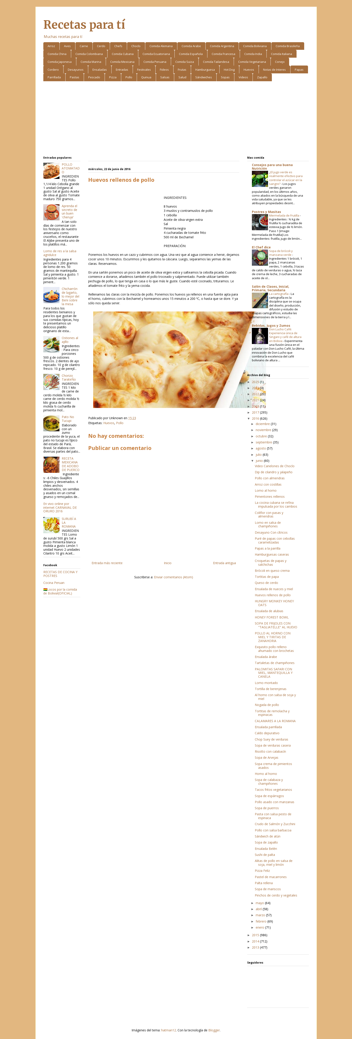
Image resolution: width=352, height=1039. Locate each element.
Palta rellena (264, 883)
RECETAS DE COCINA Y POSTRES (60, 574)
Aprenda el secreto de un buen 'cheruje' (69, 211)
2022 (256, 394)
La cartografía (279, 294)
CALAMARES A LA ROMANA (275, 721)
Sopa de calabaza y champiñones (269, 782)
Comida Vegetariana (252, 62)
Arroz (51, 46)
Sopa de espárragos (269, 796)
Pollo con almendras (270, 478)
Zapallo (262, 77)
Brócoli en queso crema (272, 570)
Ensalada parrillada (268, 727)
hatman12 (168, 1030)
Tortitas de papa (267, 576)
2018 (256, 406)
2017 (256, 412)
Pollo (128, 77)
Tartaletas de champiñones (275, 663)
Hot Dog (229, 70)
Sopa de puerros (267, 808)
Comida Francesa (223, 54)
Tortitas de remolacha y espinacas (272, 713)
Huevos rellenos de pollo (273, 595)
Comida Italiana (281, 54)
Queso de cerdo (266, 583)
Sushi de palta (265, 855)
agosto (261, 448)
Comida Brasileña (288, 46)
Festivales (144, 70)
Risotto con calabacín (270, 751)
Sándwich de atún (267, 836)
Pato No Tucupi (68, 419)
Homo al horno (266, 774)
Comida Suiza (184, 62)
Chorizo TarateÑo (69, 377)
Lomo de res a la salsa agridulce (59, 253)
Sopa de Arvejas (266, 757)
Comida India (253, 54)
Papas (299, 70)
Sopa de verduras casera (273, 745)
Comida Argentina (222, 46)
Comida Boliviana (255, 46)
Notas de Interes (274, 70)
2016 (256, 418)
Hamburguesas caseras (272, 554)
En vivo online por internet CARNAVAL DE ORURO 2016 (60, 507)
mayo (260, 903)
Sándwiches (203, 77)
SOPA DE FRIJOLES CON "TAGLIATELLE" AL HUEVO (276, 625)
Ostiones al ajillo (70, 340)
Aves (67, 46)
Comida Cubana (123, 54)
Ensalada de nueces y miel (274, 589)
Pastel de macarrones (271, 877)
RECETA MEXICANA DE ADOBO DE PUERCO (70, 464)
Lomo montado (266, 683)
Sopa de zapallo (266, 842)
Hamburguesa (205, 70)
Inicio (168, 563)
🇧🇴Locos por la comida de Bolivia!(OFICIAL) (60, 591)
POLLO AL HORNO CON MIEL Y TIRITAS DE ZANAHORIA (272, 637)
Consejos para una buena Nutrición (272, 167)
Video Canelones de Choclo (275, 466)
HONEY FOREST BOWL (272, 617)
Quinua (146, 77)
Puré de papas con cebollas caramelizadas (275, 540)
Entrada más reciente (107, 563)
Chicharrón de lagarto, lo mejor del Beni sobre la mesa (70, 296)
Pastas (74, 77)
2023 (256, 388)
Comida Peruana (154, 62)
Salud (182, 77)
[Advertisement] (176, 119)
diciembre (263, 424)
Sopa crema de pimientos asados (273, 766)
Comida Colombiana (89, 54)
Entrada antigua (224, 563)
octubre (262, 436)
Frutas (182, 70)
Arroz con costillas (268, 484)
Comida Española (191, 54)
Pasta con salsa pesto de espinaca (273, 816)
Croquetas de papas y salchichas (270, 563)
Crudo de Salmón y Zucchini (275, 824)
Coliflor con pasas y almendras (269, 515)
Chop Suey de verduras (271, 739)
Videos (243, 77)
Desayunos (76, 70)
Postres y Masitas (266, 212)
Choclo (136, 46)
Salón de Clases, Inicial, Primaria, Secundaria (270, 288)
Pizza (113, 77)
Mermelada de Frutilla (284, 215)
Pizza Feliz (262, 870)
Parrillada (54, 77)
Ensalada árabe (266, 657)
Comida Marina (91, 62)
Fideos (164, 70)
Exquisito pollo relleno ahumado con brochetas (274, 649)
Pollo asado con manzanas (274, 802)
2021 (256, 400)
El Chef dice (261, 247)
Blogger (214, 1030)
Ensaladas (99, 70)
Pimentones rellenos (270, 496)
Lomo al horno (266, 490)
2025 (256, 382)
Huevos (249, 70)
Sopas (225, 77)
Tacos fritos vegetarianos (273, 789)
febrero (261, 921)
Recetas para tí (84, 25)
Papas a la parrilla (267, 548)
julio (259, 454)
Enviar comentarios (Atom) (173, 577)
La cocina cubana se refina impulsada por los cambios (276, 504)
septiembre (264, 442)
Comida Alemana (161, 46)
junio (260, 460)
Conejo (280, 62)
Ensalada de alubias (269, 611)
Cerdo (101, 46)
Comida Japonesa (60, 62)
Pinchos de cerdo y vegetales (276, 895)
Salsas (164, 77)
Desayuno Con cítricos (271, 532)
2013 (256, 947)
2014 (256, 941)
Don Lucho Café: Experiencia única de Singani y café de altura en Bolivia (285, 335)
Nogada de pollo (267, 705)
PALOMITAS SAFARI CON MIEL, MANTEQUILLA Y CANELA (274, 673)
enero (260, 927)
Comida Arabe (191, 46)
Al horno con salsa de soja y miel (275, 697)
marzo (261, 915)
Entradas (122, 70)
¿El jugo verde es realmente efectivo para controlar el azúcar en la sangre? (286, 178)
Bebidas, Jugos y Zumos (271, 325)
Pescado (94, 77)
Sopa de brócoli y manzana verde (281, 253)
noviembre (264, 430)
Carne (84, 46)
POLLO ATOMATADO (71, 168)
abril (259, 909)
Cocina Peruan (53, 583)
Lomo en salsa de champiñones (268, 524)
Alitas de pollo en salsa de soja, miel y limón (274, 863)
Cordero (53, 70)
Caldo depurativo (267, 733)
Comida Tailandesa (216, 62)
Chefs (118, 46)
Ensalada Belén (266, 848)
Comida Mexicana (122, 62)
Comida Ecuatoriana (156, 54)
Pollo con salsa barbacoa (273, 830)
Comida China (57, 54)
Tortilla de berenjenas (270, 689)
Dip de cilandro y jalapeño (274, 472)
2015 (256, 935)
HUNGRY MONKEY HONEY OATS (274, 603)
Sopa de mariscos (268, 889)
